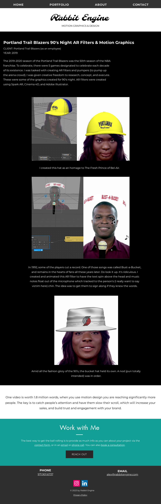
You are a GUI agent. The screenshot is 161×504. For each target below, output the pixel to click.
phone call (78, 445)
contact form (42, 445)
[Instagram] (76, 483)
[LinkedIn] (84, 483)
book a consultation (113, 445)
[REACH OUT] (79, 454)
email (64, 445)
